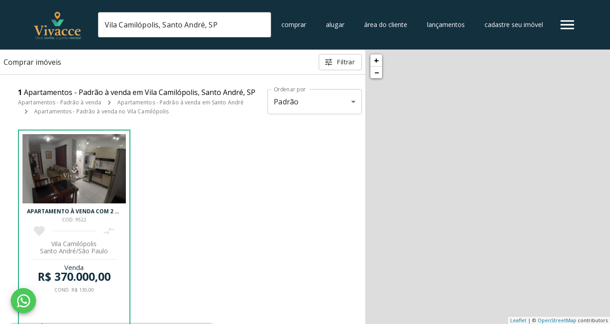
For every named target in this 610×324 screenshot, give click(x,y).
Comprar (293, 24)
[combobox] (184, 24)
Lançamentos (446, 24)
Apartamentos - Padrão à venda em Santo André (180, 102)
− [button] (376, 72)
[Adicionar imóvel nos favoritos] (39, 231)
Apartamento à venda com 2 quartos (84, 211)
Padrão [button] (286, 102)
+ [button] (376, 60)
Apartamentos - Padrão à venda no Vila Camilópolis (101, 111)
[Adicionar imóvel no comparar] (109, 231)
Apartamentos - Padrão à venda (59, 102)
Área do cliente (385, 24)
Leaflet (518, 320)
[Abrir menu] (567, 24)
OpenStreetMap (557, 320)
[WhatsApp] (23, 300)
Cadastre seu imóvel (514, 24)
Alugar (335, 24)
